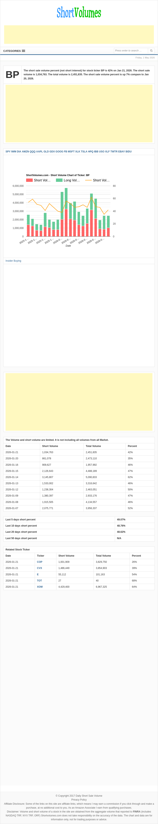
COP (39, 562)
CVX (39, 568)
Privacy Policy (79, 799)
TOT (39, 580)
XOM (40, 586)
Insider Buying (13, 260)
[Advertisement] (79, 34)
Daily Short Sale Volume (89, 795)
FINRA (137, 811)
